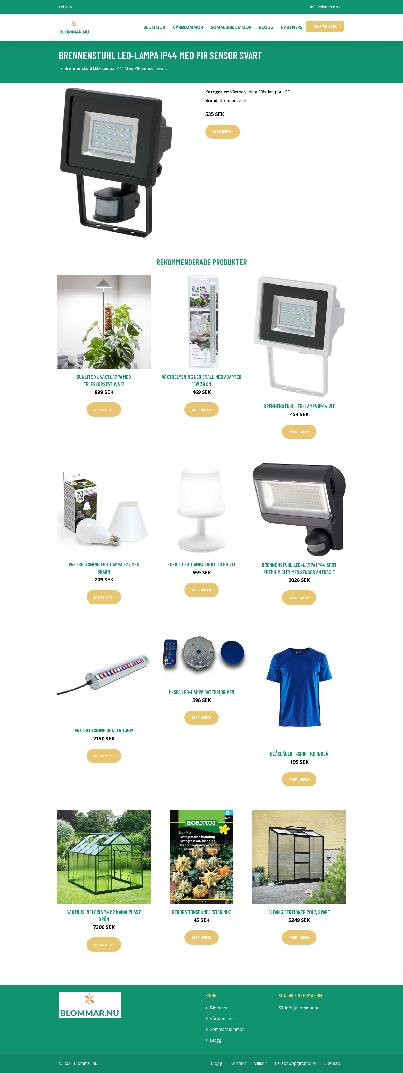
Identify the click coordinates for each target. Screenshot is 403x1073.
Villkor (260, 1063)
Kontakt (238, 1063)
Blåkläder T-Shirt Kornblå (299, 753)
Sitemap (332, 1063)
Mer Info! (222, 131)
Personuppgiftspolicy (295, 1063)
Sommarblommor (231, 27)
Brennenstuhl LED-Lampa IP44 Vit (299, 406)
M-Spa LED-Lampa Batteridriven (201, 692)
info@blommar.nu (325, 6)
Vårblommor (188, 27)
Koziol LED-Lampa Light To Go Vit (201, 564)
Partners (291, 27)
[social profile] (77, 7)
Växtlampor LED (274, 92)
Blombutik (325, 26)
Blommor (154, 27)
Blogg (266, 27)
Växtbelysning (243, 92)
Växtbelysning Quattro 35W (104, 730)
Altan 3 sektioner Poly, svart (299, 912)
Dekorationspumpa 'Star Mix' (201, 912)
